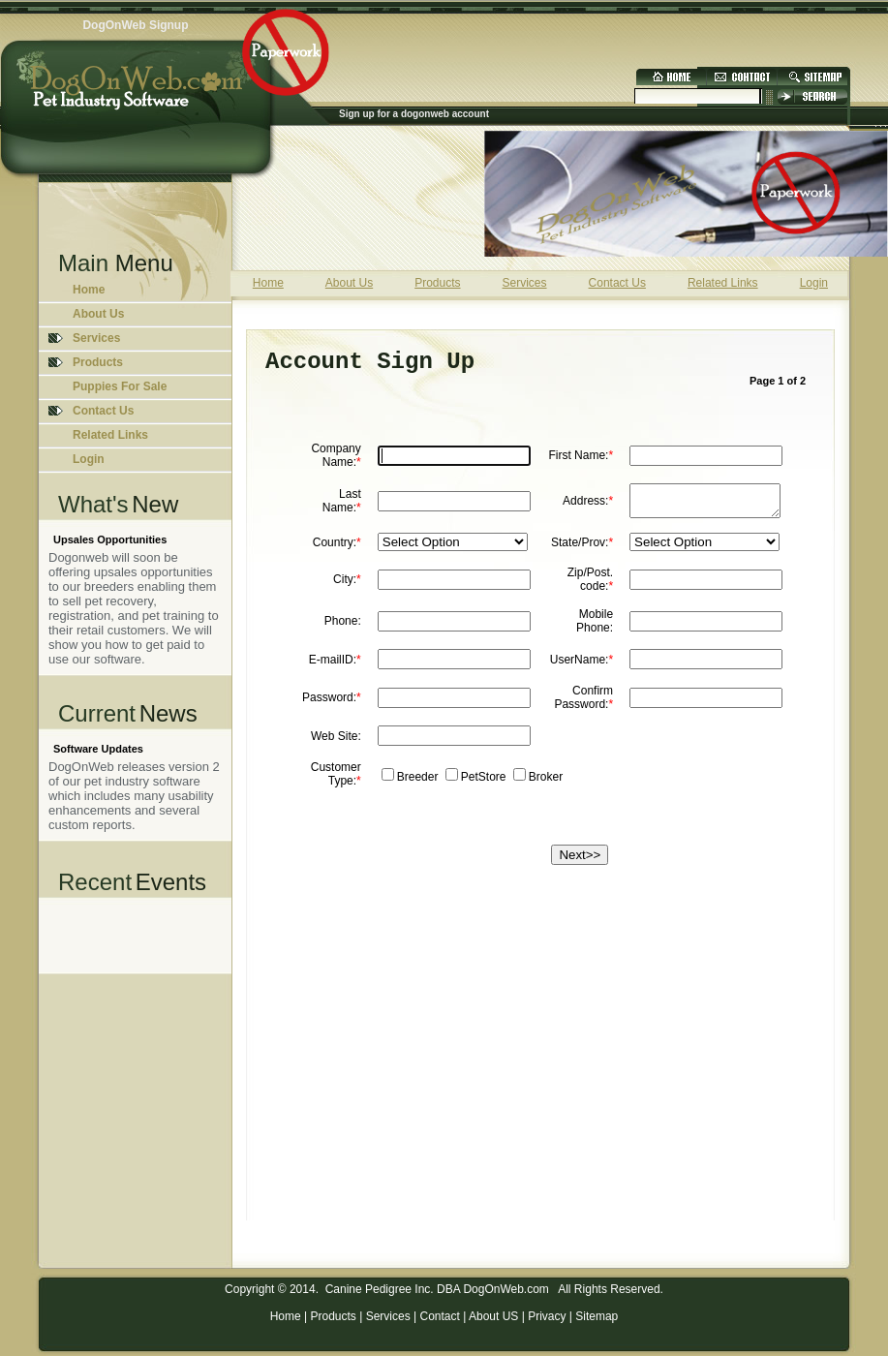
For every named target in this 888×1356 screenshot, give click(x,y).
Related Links (110, 435)
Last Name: (341, 503)
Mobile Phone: (594, 626)
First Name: (580, 455)
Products (333, 1316)
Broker (546, 782)
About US (493, 1316)
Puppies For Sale (120, 386)
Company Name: (335, 455)
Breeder (418, 782)
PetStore (483, 782)
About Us (98, 314)
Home (89, 289)
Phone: (342, 626)
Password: (331, 703)
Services (388, 1316)
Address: (588, 503)
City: (347, 585)
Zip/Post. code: (590, 585)
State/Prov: (582, 548)
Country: (337, 548)
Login (89, 459)
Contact (439, 1316)
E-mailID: (335, 665)
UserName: (581, 665)
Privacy (547, 1316)
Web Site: (336, 742)
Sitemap (596, 1316)
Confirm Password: (583, 703)
